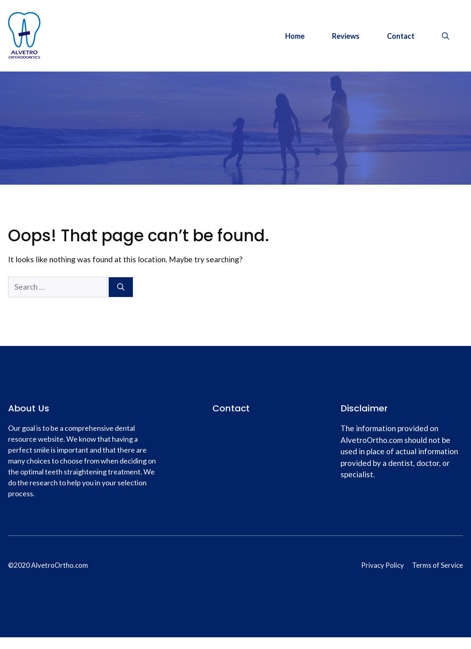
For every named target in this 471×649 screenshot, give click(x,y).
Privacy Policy (382, 565)
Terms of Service (437, 565)
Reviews (346, 36)
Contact (400, 36)
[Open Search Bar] (445, 36)
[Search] (121, 287)
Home (295, 36)
